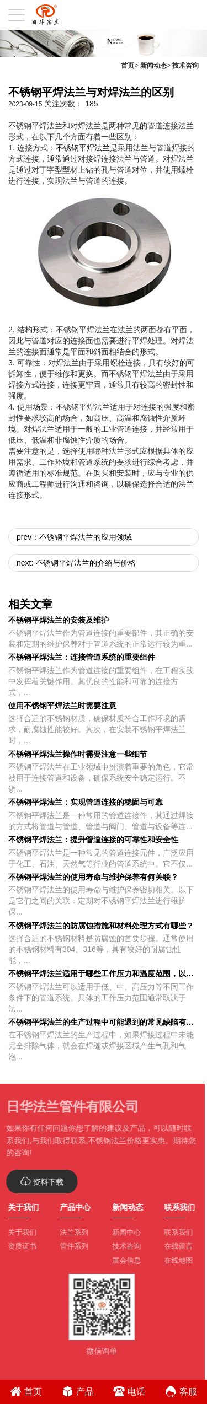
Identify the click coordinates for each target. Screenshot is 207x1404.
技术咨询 (185, 65)
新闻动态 (153, 65)
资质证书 (18, 1246)
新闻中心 (122, 1232)
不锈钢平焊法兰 (83, 147)
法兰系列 (70, 1232)
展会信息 (122, 1260)
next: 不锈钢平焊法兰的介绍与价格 (76, 562)
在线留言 (175, 1246)
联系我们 (175, 1232)
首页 (127, 65)
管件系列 (70, 1246)
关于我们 (18, 1232)
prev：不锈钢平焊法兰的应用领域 (74, 536)
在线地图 (175, 1260)
